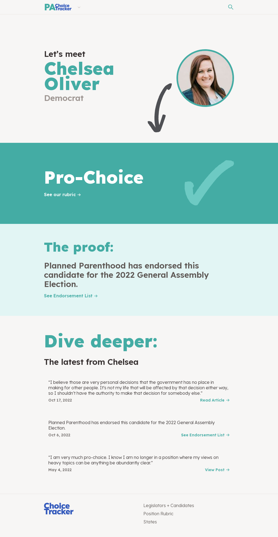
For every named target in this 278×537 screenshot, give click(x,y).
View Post (215, 469)
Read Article (212, 400)
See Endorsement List (68, 295)
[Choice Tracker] (89, 509)
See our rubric (60, 194)
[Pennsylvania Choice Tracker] (58, 7)
